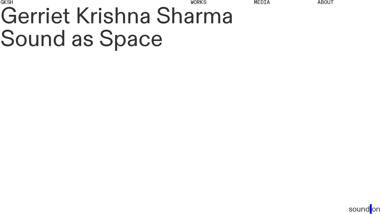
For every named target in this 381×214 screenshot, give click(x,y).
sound (364, 209)
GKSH (7, 2)
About (326, 2)
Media (262, 2)
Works (198, 2)
